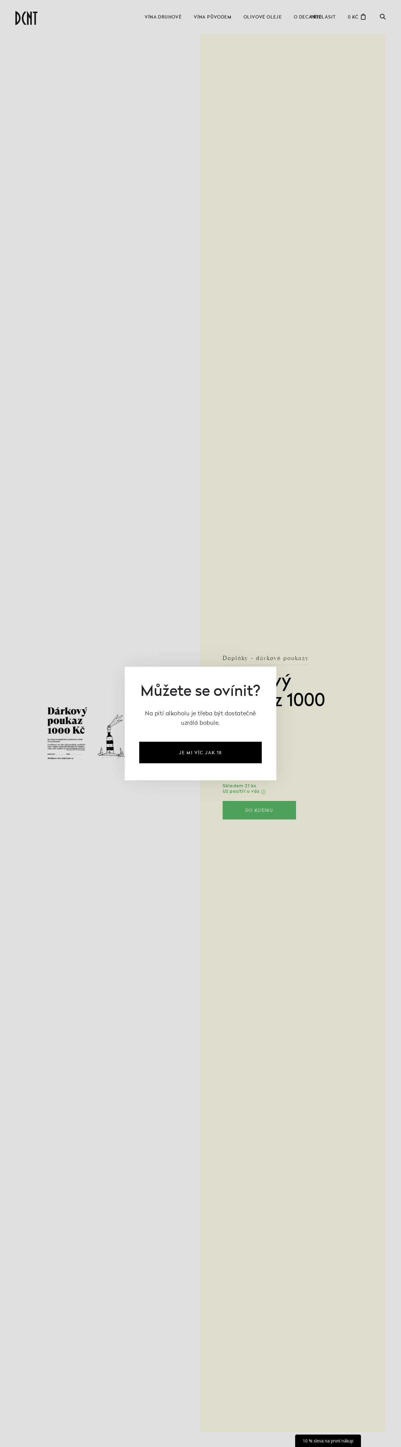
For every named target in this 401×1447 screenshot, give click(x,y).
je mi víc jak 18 (200, 752)
